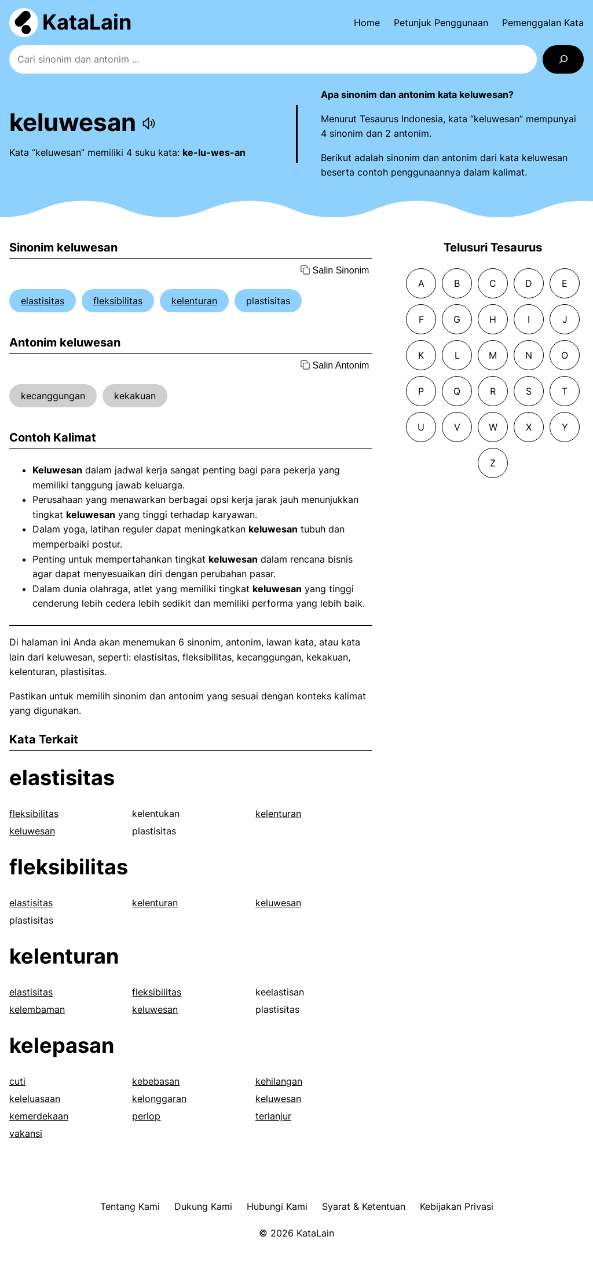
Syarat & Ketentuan (363, 1206)
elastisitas (42, 301)
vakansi (25, 1133)
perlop (146, 1116)
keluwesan (32, 831)
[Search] (563, 59)
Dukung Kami (203, 1206)
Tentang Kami (130, 1206)
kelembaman (37, 1009)
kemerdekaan (38, 1116)
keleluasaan (34, 1098)
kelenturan (194, 301)
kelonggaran (159, 1098)
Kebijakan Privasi (456, 1206)
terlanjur (273, 1116)
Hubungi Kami (277, 1206)
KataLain (86, 22)
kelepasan (61, 1045)
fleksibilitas (117, 301)
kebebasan (156, 1081)
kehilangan (278, 1081)
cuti (17, 1081)
